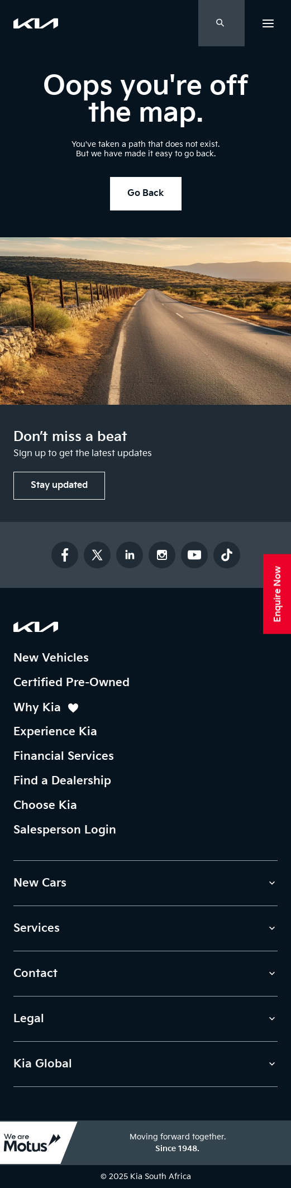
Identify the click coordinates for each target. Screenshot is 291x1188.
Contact (35, 973)
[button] (268, 23)
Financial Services (63, 756)
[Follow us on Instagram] (162, 555)
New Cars (39, 883)
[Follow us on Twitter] (97, 555)
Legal (28, 1019)
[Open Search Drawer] (221, 23)
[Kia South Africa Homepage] (35, 627)
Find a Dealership (62, 781)
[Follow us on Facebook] (64, 555)
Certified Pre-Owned (71, 682)
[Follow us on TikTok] (226, 555)
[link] (35, 23)
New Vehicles (51, 658)
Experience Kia (55, 732)
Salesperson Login (64, 830)
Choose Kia (45, 805)
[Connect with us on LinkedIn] (129, 555)
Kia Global (42, 1064)
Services (36, 928)
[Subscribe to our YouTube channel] (194, 555)
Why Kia (46, 708)
